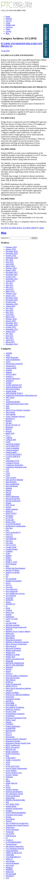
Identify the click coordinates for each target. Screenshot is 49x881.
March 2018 (10, 266)
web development (12, 863)
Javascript (9, 598)
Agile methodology (13, 360)
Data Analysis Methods (14, 480)
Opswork (9, 690)
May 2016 (9, 312)
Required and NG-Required (16, 739)
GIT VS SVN (11, 545)
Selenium (9, 777)
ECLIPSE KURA (15, 228)
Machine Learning (12, 625)
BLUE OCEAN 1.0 (13, 425)
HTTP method (11, 564)
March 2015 (10, 342)
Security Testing (12, 775)
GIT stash (9, 543)
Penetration (10, 697)
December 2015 (12, 323)
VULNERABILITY (13, 857)
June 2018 (9, 262)
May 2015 (9, 338)
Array (8, 400)
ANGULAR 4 (11, 374)
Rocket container (12, 752)
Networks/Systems (13, 678)
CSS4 (8, 475)
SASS (8, 762)
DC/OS (8, 492)
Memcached (10, 636)
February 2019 (11, 247)
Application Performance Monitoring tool (21, 395)
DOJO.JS (9, 511)
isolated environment (13, 581)
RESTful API (11, 749)
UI (7, 838)
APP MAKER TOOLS (14, 393)
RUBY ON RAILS (13, 754)
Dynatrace (9, 515)
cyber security (11, 478)
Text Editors (10, 819)
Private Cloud (11, 712)
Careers (8, 31)
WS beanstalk (11, 874)
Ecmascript (10, 520)
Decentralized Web (13, 499)
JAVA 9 (8, 585)
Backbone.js (10, 419)
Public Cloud (10, 720)
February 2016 (11, 319)
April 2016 (10, 315)
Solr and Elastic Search (14, 794)
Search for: (5, 238)
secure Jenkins (11, 771)
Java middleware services (15, 593)
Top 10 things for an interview (17, 823)
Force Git (9, 534)
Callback (9, 438)
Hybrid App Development (15, 568)
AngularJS (10, 381)
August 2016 (10, 306)
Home (8, 17)
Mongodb (9, 661)
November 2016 (12, 300)
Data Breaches (11, 482)
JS (6, 606)
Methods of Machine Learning (17, 642)
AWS (8, 408)
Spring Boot (10, 798)
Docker (8, 507)
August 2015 (10, 331)
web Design (10, 861)
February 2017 (11, 293)
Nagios (8, 671)
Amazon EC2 (11, 366)
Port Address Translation (15, 707)
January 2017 (11, 296)
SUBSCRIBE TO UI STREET (46, 42)
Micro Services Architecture (16, 644)
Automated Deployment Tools (17, 404)
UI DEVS (9, 840)
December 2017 (12, 272)
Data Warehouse (12, 486)
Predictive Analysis (13, 709)
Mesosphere (10, 638)
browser (9, 431)
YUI (7, 878)
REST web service (13, 747)
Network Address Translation (17, 676)
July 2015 (9, 334)
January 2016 (11, 321)
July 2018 (9, 260)
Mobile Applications (13, 650)
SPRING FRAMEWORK (15, 800)
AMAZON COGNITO (14, 364)
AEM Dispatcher (12, 357)
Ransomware (10, 730)
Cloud (8, 23)
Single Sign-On (11, 783)
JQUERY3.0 (10, 604)
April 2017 (10, 289)
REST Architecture (13, 745)
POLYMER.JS (11, 705)
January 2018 (11, 270)
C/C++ (8, 435)
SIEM (8, 781)
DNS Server (10, 505)
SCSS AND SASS (12, 766)
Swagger (9, 811)
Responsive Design (13, 741)
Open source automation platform (18, 688)
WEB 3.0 (9, 859)
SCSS (8, 764)
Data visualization (12, 484)
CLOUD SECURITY (14, 454)
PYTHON (9, 724)
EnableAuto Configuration (16, 526)
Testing (8, 817)
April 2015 (10, 340)
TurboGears (10, 827)
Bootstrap (9, 427)
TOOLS (9, 821)
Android (9, 370)
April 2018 (10, 264)
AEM (8, 355)
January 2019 (11, 249)
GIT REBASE (11, 539)
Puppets (9, 722)
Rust (7, 756)
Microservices (11, 646)
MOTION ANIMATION (15, 663)
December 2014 (12, 344)
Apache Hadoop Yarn (14, 387)
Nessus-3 (9, 674)
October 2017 (11, 277)
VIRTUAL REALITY (14, 853)
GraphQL (9, 551)
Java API (9, 587)
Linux (8, 621)
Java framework (12, 591)
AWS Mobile (11, 414)
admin (41, 228)
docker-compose (12, 509)
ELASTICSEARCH (13, 524)
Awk (7, 406)
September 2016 (12, 304)
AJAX (8, 362)
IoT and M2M (11, 579)
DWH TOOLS (11, 513)
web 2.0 (9, 21)
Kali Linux (10, 612)
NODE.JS (9, 682)
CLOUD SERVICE (13, 456)
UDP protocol (11, 836)
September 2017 (12, 279)
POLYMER (10, 703)
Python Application (13, 726)
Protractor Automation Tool (16, 718)
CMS (8, 459)
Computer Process (12, 463)
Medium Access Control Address (18, 631)
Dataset (8, 490)
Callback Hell (11, 440)
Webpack (9, 867)
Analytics (9, 27)
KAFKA (9, 610)
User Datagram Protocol (15, 849)
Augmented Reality (13, 402)
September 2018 (12, 258)
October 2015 (11, 327)
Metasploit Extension (14, 640)
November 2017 (12, 275)
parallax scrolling (12, 693)
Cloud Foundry (11, 452)
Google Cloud (11, 547)
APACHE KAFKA (13, 389)
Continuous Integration (14, 465)
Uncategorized (11, 844)
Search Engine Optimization (16, 768)
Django (8, 503)
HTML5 (9, 560)
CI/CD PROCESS (12, 446)
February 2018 (11, 268)
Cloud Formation (12, 450)
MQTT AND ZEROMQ (15, 665)
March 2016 (10, 317)
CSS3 (8, 473)
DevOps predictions (13, 501)
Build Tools (10, 433)
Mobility (9, 19)
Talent (8, 29)
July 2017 (9, 283)
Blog (7, 33)
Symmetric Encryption (14, 815)
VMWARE (10, 855)
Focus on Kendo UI (13, 532)
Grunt (8, 553)
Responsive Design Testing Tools (18, 743)
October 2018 (11, 256)
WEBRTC (9, 870)
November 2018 (12, 253)
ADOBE (9, 353)
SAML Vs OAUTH (13, 760)
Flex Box (9, 528)
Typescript (9, 832)
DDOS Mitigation (12, 497)
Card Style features (13, 444)
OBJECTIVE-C (11, 686)
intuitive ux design (13, 572)
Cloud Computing (12, 448)
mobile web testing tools (15, 659)
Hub (7, 566)
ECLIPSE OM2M (29, 228)
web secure (10, 865)
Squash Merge (11, 806)
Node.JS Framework (13, 684)
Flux (7, 530)
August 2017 (10, 281)
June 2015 (9, 336)
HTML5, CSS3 (11, 562)
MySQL (9, 669)
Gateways (9, 537)
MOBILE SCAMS (13, 655)
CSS (7, 471)
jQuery (8, 602)
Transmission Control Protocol (17, 825)
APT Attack (10, 397)
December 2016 (12, 298)
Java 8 (8, 583)
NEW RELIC (11, 680)
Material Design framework (16, 627)
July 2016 (9, 308)
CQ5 (7, 469)
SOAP (8, 787)
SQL (7, 802)
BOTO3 (9, 429)
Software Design (12, 789)
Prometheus (10, 716)
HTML (8, 558)
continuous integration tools (16, 467)
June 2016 (9, 310)
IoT (7, 577)
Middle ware (10, 25)
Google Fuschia (11, 549)
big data (9, 423)
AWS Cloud (10, 412)
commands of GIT (12, 461)
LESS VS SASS (12, 619)
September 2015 (12, 329)
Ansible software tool (14, 385)
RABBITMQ (10, 728)
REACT (9, 733)
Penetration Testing (13, 699)
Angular (9, 372)
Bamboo (9, 421)
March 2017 (10, 291)
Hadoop (9, 556)
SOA (7, 785)
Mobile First (10, 652)
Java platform (11, 596)
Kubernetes (10, 617)
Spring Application (13, 796)
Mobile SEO (10, 657)
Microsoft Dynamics (13, 648)
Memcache (10, 634)
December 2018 (12, 251)
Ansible (8, 383)
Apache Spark (11, 391)
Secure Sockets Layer (14, 773)
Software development (14, 792)
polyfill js (9, 701)
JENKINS (9, 600)
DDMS (8, 494)
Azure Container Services (15, 416)
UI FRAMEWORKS (13, 842)
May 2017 (9, 287)
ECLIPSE (4, 228)
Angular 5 (9, 376)
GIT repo (9, 541)
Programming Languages (15, 714)
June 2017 (9, 285)
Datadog (9, 488)
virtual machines (12, 851)
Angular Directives (13, 378)
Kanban (8, 615)
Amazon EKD (11, 368)
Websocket (10, 872)
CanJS (8, 442)
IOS (7, 575)
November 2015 (12, 325)
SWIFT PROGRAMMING (16, 813)
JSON (8, 608)
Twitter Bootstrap (12, 830)
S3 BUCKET (11, 758)
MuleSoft (9, 667)
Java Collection (11, 589)
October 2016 (11, 302)
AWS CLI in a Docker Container (18, 410)
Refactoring (10, 737)
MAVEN (9, 629)
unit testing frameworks (14, 846)
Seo (7, 779)
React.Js (9, 735)
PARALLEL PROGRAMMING (18, 695)
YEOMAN (10, 876)
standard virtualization (14, 808)
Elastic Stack (10, 522)
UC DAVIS (10, 834)
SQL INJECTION (12, 804)
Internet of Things (12, 570)
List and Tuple (11, 623)
